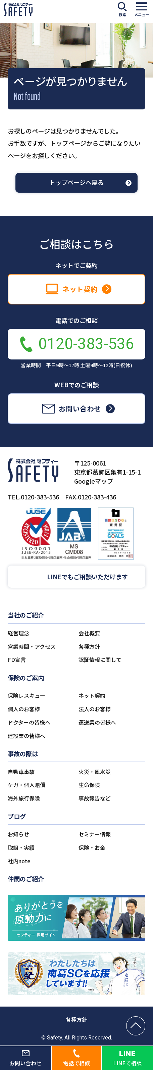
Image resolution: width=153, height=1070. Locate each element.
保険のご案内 (26, 677)
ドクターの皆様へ (29, 722)
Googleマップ (93, 481)
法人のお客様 (95, 709)
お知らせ (18, 834)
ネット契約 (92, 695)
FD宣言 (17, 660)
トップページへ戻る (76, 182)
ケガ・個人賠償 (26, 785)
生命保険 (89, 785)
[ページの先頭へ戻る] (135, 1025)
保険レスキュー (26, 695)
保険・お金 (92, 848)
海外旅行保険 (24, 798)
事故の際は (23, 753)
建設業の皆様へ (26, 736)
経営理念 (18, 633)
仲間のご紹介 (26, 878)
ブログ (17, 816)
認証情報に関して (100, 660)
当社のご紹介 (26, 615)
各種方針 (89, 646)
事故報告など (95, 798)
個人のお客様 (24, 709)
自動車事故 (21, 772)
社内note (19, 861)
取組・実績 (21, 848)
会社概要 (89, 633)
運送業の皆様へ (97, 722)
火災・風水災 (95, 772)
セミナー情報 (95, 834)
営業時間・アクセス (32, 646)
